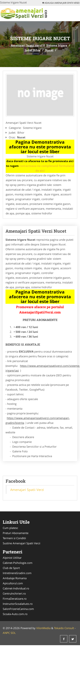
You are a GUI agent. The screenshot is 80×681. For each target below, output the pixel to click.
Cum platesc (10, 527)
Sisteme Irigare (56, 45)
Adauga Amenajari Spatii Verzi (60, 2)
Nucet (49, 50)
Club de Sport (11, 568)
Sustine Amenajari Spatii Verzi (21, 543)
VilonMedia (43, 628)
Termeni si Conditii (14, 538)
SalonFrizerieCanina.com (18, 608)
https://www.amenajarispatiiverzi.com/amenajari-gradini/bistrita (37, 420)
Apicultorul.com (13, 583)
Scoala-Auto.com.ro (15, 614)
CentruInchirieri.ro (14, 593)
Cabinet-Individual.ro (16, 588)
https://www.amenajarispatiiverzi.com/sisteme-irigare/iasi (42, 368)
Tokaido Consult (64, 628)
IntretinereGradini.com (17, 573)
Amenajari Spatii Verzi (26, 45)
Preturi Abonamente (15, 533)
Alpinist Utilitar (12, 557)
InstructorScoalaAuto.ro (18, 603)
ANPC (6, 633)
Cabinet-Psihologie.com (17, 562)
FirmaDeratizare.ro (15, 598)
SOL (13, 633)
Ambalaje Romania (15, 578)
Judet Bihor (33, 50)
